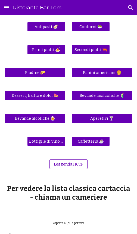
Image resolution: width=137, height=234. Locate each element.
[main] (68, 193)
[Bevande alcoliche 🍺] (35, 118)
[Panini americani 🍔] (102, 72)
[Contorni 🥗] (91, 26)
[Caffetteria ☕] (91, 141)
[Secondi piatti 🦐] (91, 49)
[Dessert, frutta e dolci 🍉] (35, 95)
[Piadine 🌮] (35, 72)
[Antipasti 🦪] (46, 26)
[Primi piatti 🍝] (46, 49)
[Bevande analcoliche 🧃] (102, 95)
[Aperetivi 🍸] (102, 118)
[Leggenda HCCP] (68, 164)
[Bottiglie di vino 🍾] (46, 141)
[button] (6, 7)
